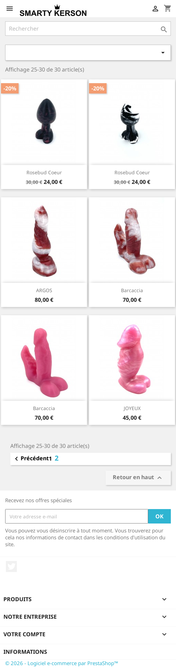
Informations (25, 652)
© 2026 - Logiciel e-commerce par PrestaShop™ (61, 663)
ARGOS (44, 290)
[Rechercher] (88, 28)
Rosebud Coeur (44, 172)
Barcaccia (132, 290)
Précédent (30, 459)
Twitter (11, 566)
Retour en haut (138, 477)
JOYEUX (132, 408)
